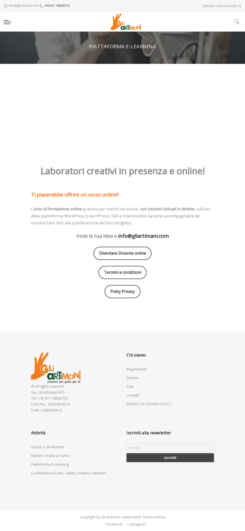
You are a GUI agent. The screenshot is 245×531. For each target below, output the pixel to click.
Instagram (136, 524)
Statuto (132, 377)
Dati (129, 386)
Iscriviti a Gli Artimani (47, 447)
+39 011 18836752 (54, 5)
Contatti (132, 395)
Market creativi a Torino (50, 455)
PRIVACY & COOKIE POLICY (148, 404)
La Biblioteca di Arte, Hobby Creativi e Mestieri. (68, 473)
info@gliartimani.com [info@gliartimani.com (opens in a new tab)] (143, 236)
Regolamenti (136, 369)
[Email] (170, 448)
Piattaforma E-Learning (50, 464)
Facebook (113, 524)
